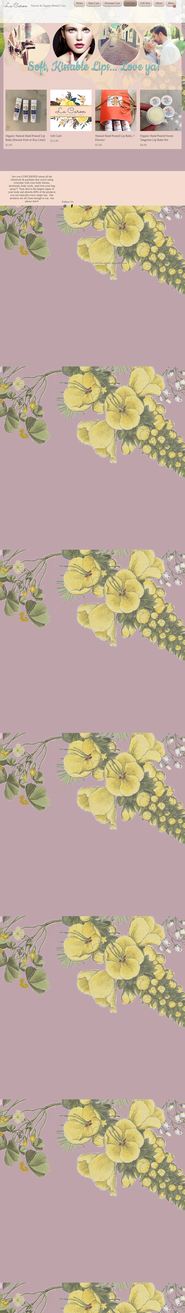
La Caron (16, 5)
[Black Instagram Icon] (65, 206)
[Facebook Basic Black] (72, 206)
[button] (174, 6)
